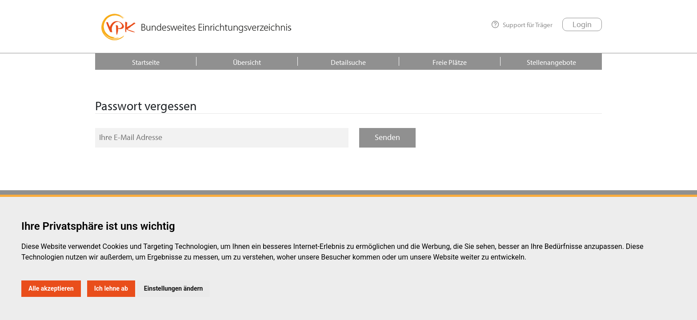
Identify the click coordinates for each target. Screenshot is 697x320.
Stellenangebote (551, 62)
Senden (387, 137)
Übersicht (247, 62)
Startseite (146, 62)
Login (582, 24)
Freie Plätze (450, 62)
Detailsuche (348, 62)
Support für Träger (522, 24)
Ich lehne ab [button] (111, 288)
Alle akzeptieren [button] (51, 288)
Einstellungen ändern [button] (173, 288)
